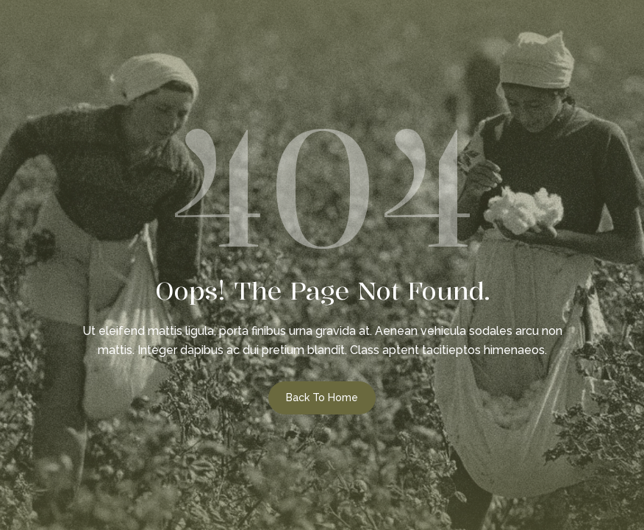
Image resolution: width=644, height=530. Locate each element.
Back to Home (322, 397)
